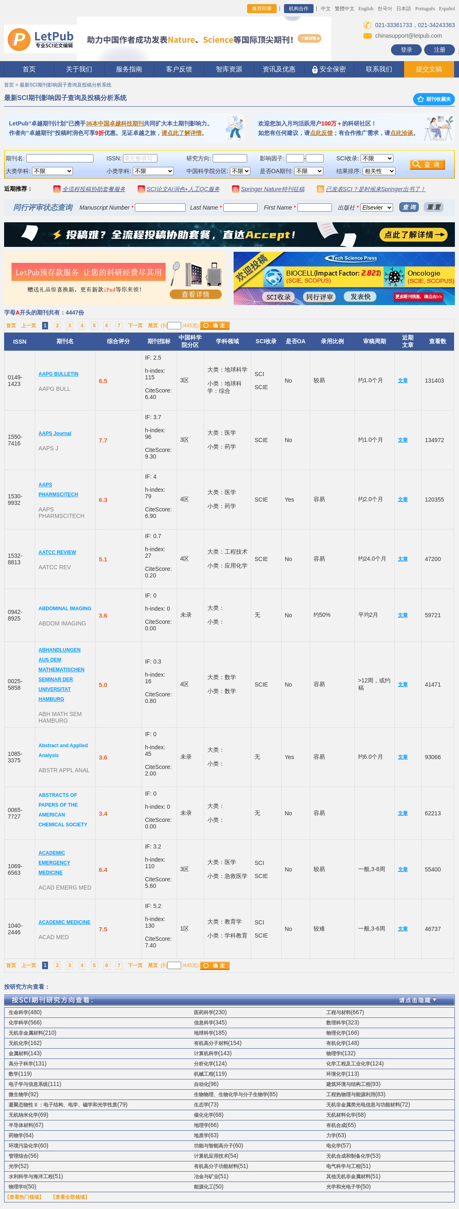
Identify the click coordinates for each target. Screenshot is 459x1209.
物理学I (334, 1053)
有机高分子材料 (211, 1043)
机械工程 (204, 1074)
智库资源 (229, 69)
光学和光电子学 (343, 1187)
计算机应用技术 (211, 1156)
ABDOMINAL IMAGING (65, 608)
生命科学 (18, 1012)
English (366, 8)
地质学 (201, 1135)
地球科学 (204, 1033)
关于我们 (79, 69)
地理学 (201, 1125)
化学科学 (18, 1023)
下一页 (135, 325)
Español (447, 8)
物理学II (17, 1187)
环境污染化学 (23, 1146)
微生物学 (18, 1094)
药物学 (16, 1135)
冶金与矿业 (206, 1176)
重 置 (433, 207)
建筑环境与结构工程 (348, 1084)
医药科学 (204, 1012)
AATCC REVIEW (57, 552)
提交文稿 (429, 69)
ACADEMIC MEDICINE (65, 922)
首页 (29, 69)
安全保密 (328, 69)
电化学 (333, 1146)
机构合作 (299, 8)
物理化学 (336, 1033)
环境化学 (336, 1074)
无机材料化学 (341, 1115)
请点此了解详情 (181, 133)
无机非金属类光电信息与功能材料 (363, 1105)
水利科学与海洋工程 (31, 1176)
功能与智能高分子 (213, 1146)
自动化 (201, 1084)
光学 (13, 1166)
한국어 (384, 8)
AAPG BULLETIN (58, 374)
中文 (326, 8)
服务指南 (129, 69)
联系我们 (379, 69)
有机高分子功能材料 (216, 1166)
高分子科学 (21, 1064)
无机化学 (18, 1043)
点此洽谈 (401, 133)
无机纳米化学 (23, 1115)
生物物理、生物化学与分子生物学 (231, 1094)
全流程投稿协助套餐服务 (93, 189)
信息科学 (204, 1023)
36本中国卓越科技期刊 (115, 123)
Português (425, 8)
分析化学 (204, 1064)
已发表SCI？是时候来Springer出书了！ (376, 189)
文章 (403, 380)
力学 (331, 1135)
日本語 (403, 8)
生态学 (201, 1105)
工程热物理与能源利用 (350, 1094)
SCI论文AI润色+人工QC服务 (183, 189)
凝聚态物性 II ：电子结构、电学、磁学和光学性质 (63, 1105)
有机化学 (336, 1043)
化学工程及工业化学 (348, 1064)
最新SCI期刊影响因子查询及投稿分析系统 (65, 85)
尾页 (153, 325)
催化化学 (204, 1115)
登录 (406, 49)
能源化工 (204, 1187)
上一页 (28, 325)
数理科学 (336, 1023)
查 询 (409, 207)
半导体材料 (21, 1125)
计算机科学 (206, 1053)
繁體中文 (344, 8)
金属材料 (18, 1053)
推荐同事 (262, 8)
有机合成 (336, 1125)
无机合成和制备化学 (348, 1156)
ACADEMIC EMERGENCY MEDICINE (54, 863)
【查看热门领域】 (24, 1197)
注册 (439, 49)
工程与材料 (338, 1012)
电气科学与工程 (343, 1166)
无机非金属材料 (26, 1033)
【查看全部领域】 (70, 1197)
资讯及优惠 (279, 69)
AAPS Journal (55, 433)
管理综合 (18, 1156)
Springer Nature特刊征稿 (272, 189)
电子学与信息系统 (28, 1084)
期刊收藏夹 (434, 99)
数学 (13, 1074)
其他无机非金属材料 (348, 1176)
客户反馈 (179, 69)
